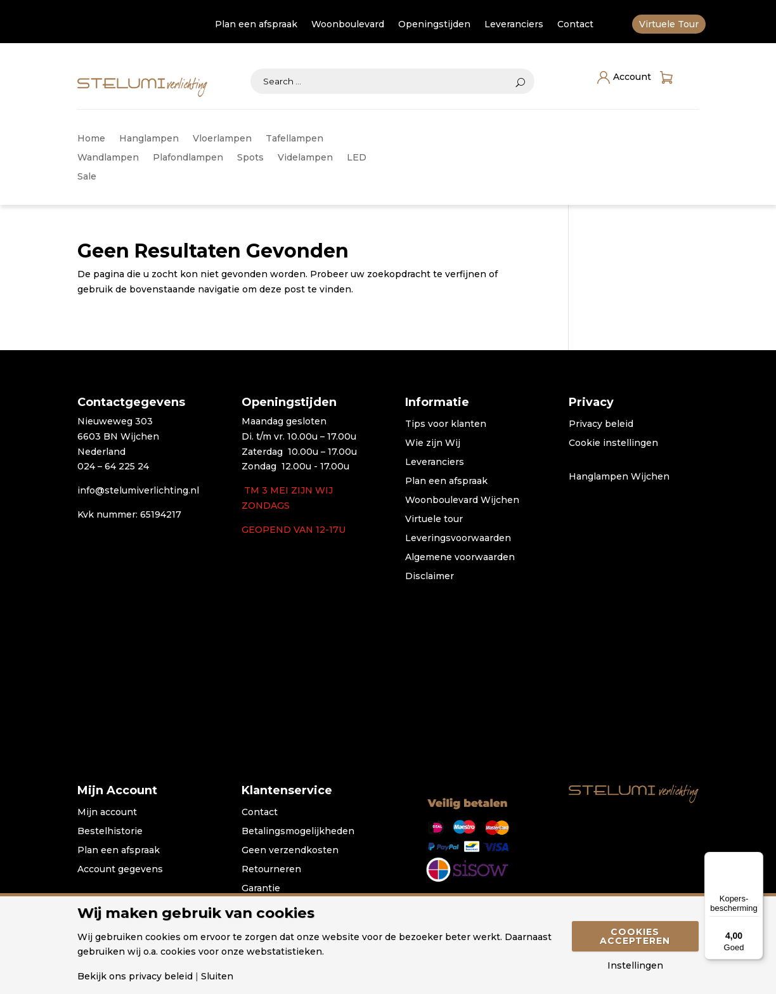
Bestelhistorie (110, 832)
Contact (575, 25)
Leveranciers (513, 25)
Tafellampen (294, 139)
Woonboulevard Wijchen (462, 500)
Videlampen (305, 158)
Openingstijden (434, 25)
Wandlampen (108, 158)
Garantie (261, 889)
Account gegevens (120, 870)
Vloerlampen (222, 139)
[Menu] (755, 859)
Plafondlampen (188, 158)
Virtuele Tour (669, 25)
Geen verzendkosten (290, 851)
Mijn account (107, 813)
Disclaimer (429, 577)
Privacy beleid (601, 424)
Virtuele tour (434, 519)
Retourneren (271, 870)
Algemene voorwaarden (460, 558)
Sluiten (217, 976)
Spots (250, 158)
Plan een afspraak (256, 25)
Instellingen (635, 965)
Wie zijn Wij (432, 443)
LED (356, 158)
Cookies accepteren (635, 936)
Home (91, 139)
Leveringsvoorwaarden (458, 538)
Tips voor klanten (445, 424)
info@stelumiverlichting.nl (138, 490)
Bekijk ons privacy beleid (135, 976)
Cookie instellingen (613, 443)
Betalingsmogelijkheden (298, 832)
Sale (86, 177)
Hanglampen (149, 139)
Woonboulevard (347, 25)
